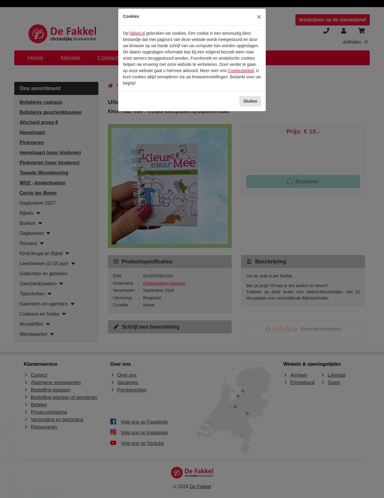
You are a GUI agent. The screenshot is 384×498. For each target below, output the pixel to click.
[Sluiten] (259, 17)
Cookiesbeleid (241, 70)
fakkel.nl (137, 33)
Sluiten (250, 101)
